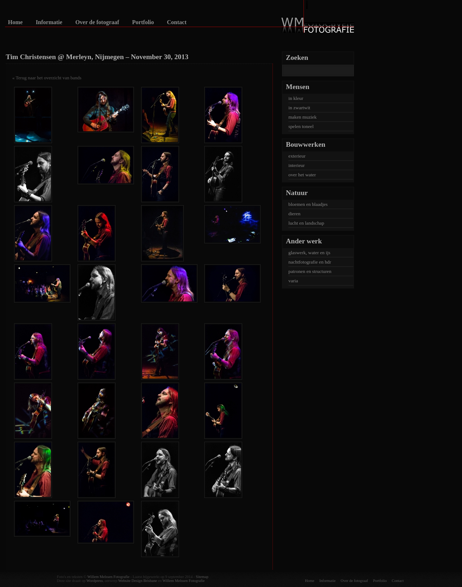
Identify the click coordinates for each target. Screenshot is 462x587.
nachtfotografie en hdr (309, 262)
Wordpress (95, 581)
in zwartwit (299, 107)
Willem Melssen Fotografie (108, 577)
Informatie (49, 22)
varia (293, 280)
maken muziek (302, 117)
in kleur (295, 98)
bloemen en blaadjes (308, 204)
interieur (296, 165)
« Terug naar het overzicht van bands (47, 77)
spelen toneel (301, 126)
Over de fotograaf (97, 22)
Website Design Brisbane (137, 581)
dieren (294, 213)
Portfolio (143, 22)
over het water (302, 174)
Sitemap (202, 577)
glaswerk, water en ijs (309, 252)
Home (15, 22)
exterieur (296, 156)
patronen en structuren (309, 271)
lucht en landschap (306, 223)
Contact (177, 22)
